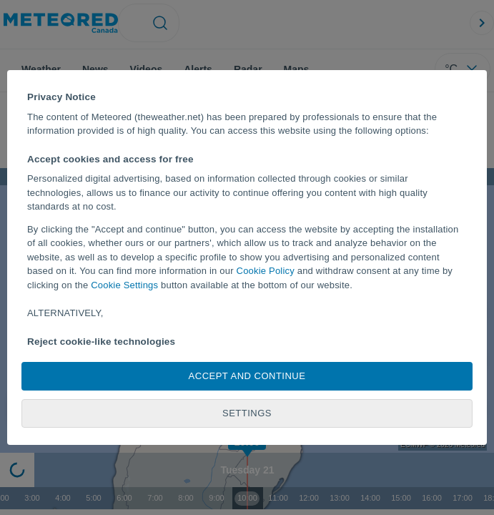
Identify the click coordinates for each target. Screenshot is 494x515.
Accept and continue (247, 376)
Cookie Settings (124, 285)
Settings (247, 413)
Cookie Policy (266, 270)
